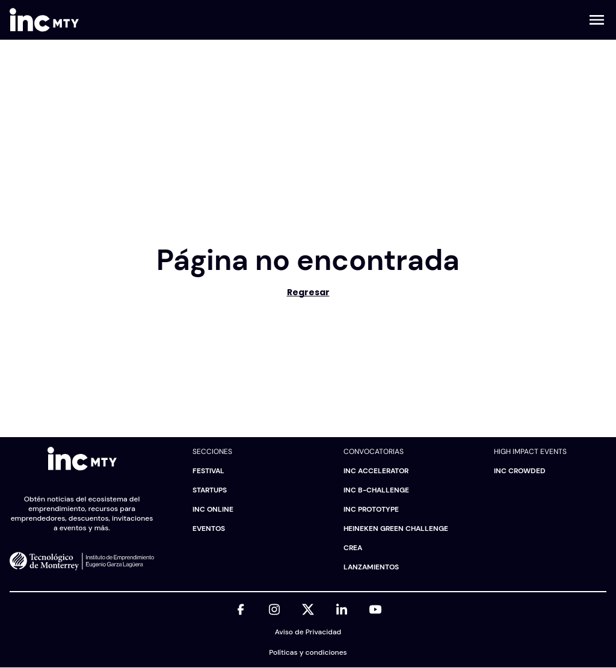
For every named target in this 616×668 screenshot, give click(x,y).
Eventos (208, 528)
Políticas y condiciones (307, 652)
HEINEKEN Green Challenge (395, 528)
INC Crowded (520, 471)
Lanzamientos (371, 567)
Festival (208, 471)
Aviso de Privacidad (308, 632)
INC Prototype (371, 509)
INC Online (212, 509)
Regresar (308, 292)
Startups (209, 490)
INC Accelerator (375, 471)
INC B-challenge (376, 490)
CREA (352, 548)
